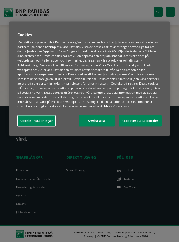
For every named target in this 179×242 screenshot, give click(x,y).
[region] (89, 78)
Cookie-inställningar (36, 121)
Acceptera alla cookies (140, 121)
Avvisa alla (96, 121)
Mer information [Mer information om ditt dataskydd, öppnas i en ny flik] (116, 106)
